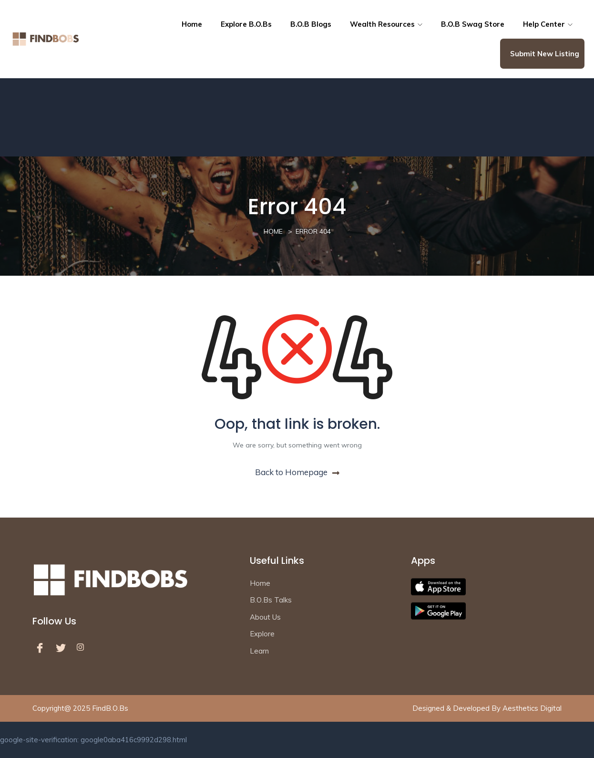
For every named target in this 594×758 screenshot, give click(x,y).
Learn (259, 650)
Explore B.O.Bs (246, 24)
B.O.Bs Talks (271, 599)
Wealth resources (386, 24)
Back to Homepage (297, 472)
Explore (262, 633)
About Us (265, 617)
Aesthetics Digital (532, 708)
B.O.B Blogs (310, 24)
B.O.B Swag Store (472, 24)
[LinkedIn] (84, 647)
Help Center (548, 24)
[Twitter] (63, 647)
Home (192, 24)
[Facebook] (42, 647)
